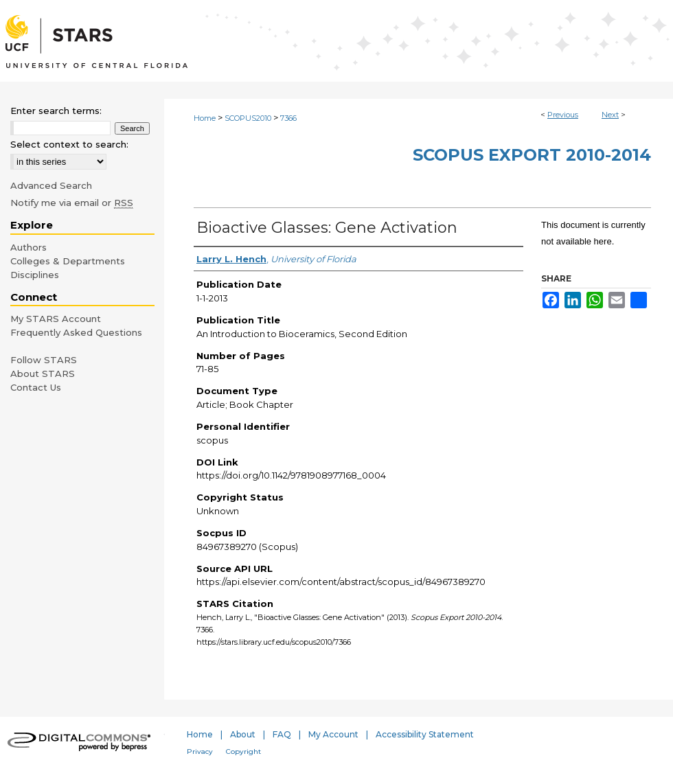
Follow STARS (43, 359)
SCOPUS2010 (248, 118)
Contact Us (35, 387)
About (242, 734)
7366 (288, 118)
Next (610, 114)
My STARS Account (55, 318)
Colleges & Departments (67, 260)
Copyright (243, 751)
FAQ (282, 734)
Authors (28, 247)
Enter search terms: (56, 110)
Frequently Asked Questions (76, 332)
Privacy (200, 751)
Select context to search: (69, 144)
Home (205, 118)
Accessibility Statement (425, 734)
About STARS (42, 373)
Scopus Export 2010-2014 (532, 155)
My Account (333, 734)
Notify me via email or (71, 202)
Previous (562, 114)
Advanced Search (51, 185)
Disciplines (34, 274)
